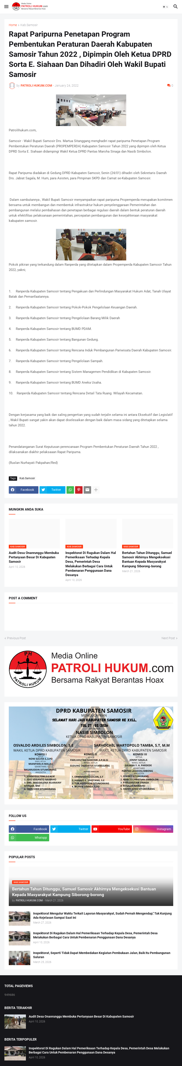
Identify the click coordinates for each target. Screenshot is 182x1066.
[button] (6, 7)
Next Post (168, 638)
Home (13, 25)
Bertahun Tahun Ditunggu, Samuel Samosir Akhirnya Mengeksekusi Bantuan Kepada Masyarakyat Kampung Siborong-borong (147, 559)
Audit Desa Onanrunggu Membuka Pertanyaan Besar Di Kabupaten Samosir (34, 557)
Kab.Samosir (29, 25)
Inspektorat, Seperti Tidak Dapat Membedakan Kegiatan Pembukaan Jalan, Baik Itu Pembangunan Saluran (101, 955)
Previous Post (16, 638)
